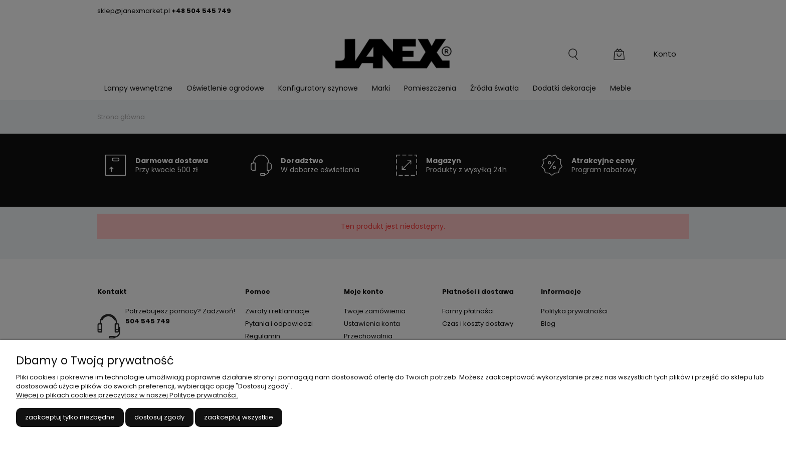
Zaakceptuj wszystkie (238, 417)
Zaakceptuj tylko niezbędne (70, 417)
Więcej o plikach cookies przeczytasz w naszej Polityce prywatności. (127, 395)
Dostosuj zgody (159, 417)
